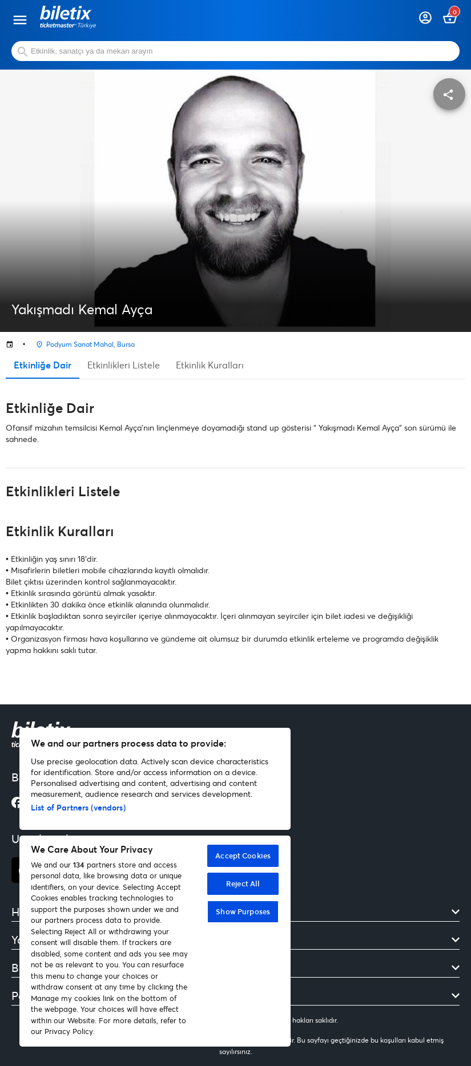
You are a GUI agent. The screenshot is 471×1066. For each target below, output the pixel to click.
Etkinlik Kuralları (210, 365)
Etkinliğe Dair (42, 365)
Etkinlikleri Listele (123, 365)
